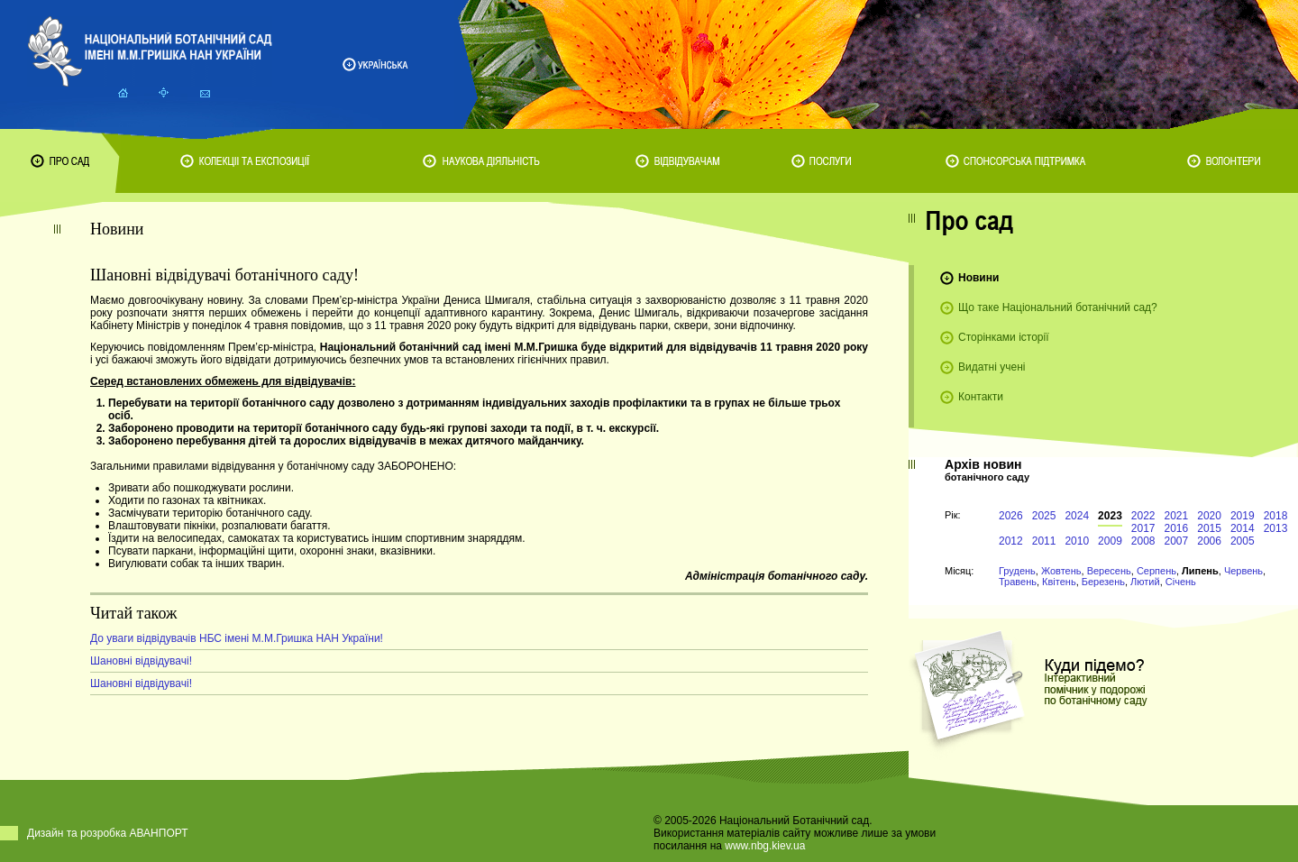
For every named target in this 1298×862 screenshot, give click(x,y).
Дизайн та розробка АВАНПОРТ (107, 833)
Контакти (980, 396)
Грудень (1017, 570)
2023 (1110, 515)
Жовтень (1061, 570)
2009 (1110, 541)
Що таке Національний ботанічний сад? (1057, 307)
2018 (1276, 515)
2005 (1242, 541)
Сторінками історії (1003, 337)
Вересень (1109, 570)
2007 (1177, 541)
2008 (1143, 541)
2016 (1177, 528)
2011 (1044, 541)
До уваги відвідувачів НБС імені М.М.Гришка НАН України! (236, 638)
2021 (1177, 515)
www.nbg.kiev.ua (765, 845)
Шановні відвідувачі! (141, 661)
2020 (1209, 515)
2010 (1077, 541)
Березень (1103, 581)
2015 (1209, 528)
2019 (1242, 515)
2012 (1011, 541)
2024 (1077, 515)
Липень (1200, 570)
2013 (1276, 528)
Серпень (1156, 570)
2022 (1143, 515)
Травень (1018, 581)
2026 (1011, 515)
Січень (1180, 581)
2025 (1044, 515)
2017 (1143, 528)
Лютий (1145, 581)
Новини (978, 277)
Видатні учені (991, 367)
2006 (1209, 541)
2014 (1242, 528)
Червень (1243, 570)
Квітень (1059, 581)
